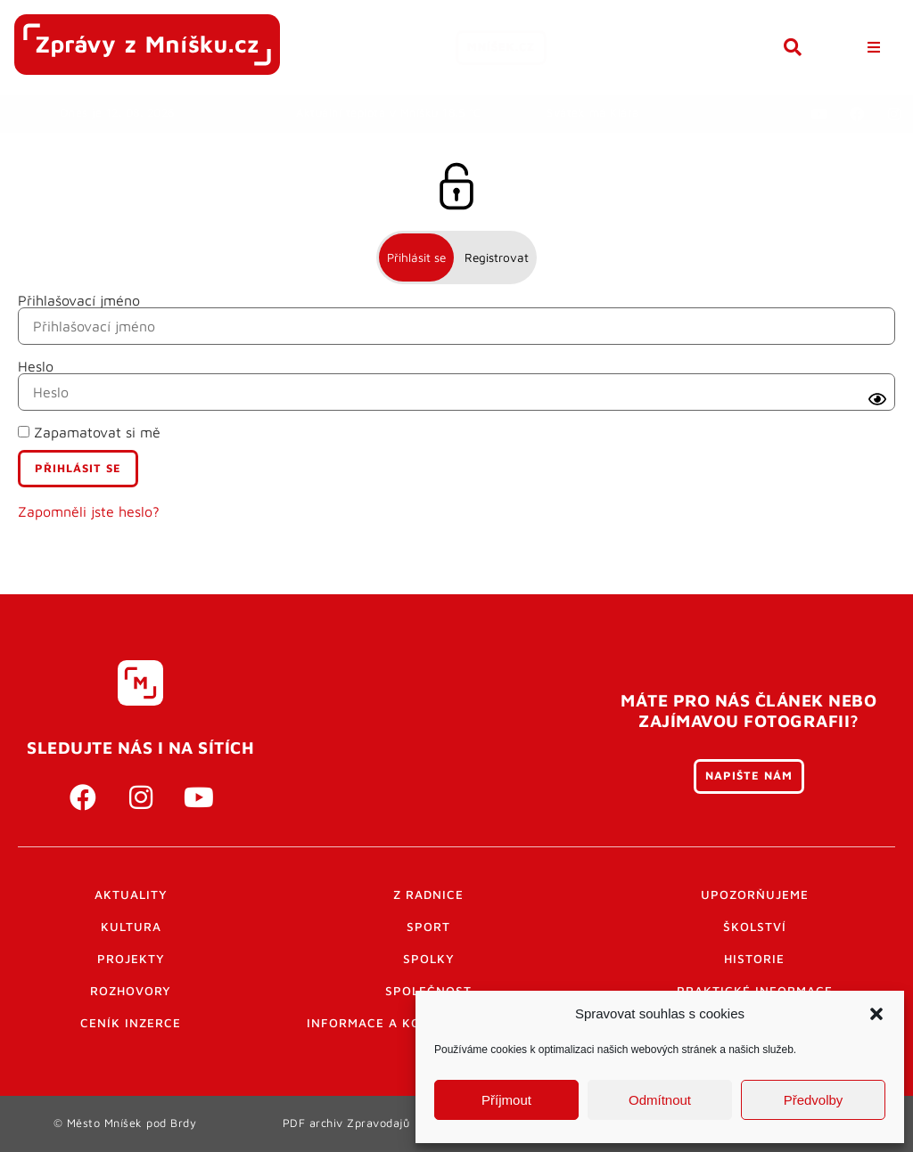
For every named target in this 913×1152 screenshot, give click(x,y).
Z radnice (428, 894)
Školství (754, 926)
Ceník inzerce (130, 1023)
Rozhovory (130, 991)
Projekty (131, 959)
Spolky (429, 959)
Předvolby (813, 1099)
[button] (876, 1014)
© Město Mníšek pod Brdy (125, 1123)
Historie (754, 959)
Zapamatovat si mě (89, 432)
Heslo (35, 366)
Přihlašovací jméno (79, 300)
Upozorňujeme (755, 894)
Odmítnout (660, 1099)
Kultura (131, 926)
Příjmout (506, 1099)
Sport (428, 926)
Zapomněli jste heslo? (89, 511)
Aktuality (131, 894)
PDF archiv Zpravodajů (346, 1123)
